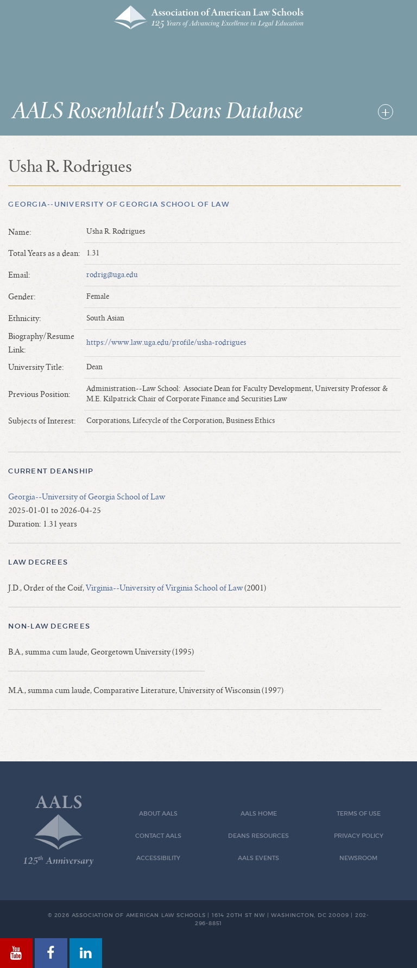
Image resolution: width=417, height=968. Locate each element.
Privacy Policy (358, 835)
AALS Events (258, 858)
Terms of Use (359, 813)
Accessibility (158, 858)
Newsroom (358, 858)
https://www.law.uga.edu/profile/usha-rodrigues (166, 342)
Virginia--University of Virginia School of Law (164, 588)
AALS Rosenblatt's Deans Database (157, 111)
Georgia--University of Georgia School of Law (118, 204)
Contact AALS (158, 835)
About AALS (158, 813)
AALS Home (259, 813)
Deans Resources (258, 835)
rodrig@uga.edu (112, 275)
